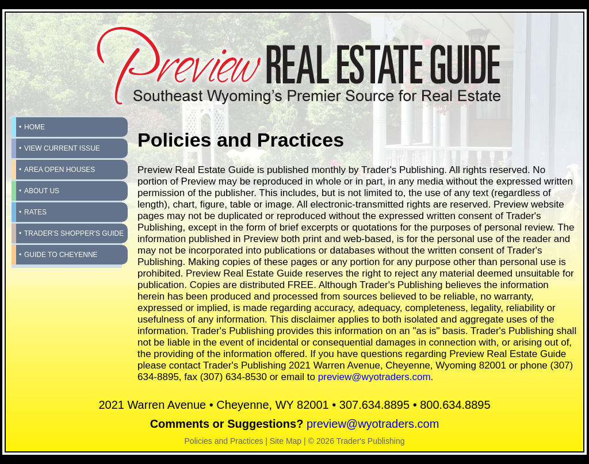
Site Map (285, 441)
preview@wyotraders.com (374, 376)
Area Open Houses (59, 170)
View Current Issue (62, 148)
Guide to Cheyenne (61, 255)
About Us (41, 191)
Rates (35, 212)
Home (34, 127)
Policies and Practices (224, 441)
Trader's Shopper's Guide (74, 233)
